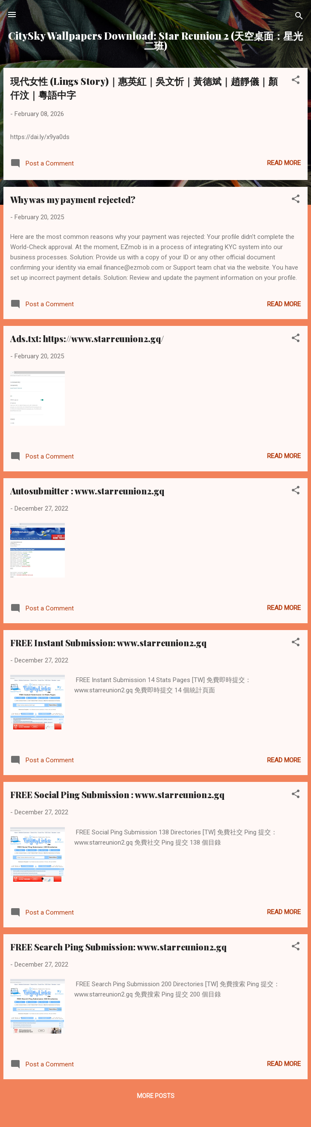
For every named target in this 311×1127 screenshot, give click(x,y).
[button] (296, 81)
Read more (284, 163)
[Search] (299, 17)
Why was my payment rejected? (72, 199)
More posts (155, 1095)
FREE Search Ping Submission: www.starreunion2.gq (118, 947)
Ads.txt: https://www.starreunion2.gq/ (87, 338)
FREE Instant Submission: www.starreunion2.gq (108, 642)
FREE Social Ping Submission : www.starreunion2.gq (117, 794)
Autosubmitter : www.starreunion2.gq (87, 491)
